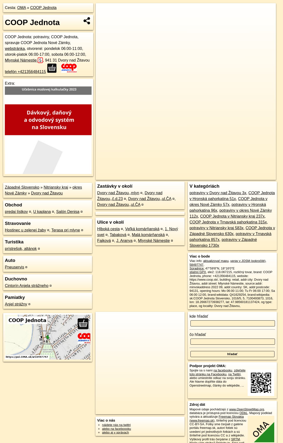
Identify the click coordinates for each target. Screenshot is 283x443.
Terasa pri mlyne (65, 230)
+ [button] (104, 11)
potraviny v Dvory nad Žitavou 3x (217, 193)
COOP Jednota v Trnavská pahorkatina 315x (228, 222)
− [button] (104, 19)
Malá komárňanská (148, 235)
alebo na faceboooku (116, 429)
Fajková (104, 241)
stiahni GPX (197, 272)
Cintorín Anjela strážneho (26, 286)
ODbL (243, 413)
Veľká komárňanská (142, 229)
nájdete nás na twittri (116, 425)
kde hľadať (198, 316)
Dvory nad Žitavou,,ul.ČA (149, 199)
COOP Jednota (43, 8)
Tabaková (118, 235)
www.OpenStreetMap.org (246, 409)
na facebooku (222, 370)
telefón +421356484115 (25, 72)
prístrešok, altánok (21, 249)
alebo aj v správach (115, 432)
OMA (21, 8)
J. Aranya (124, 241)
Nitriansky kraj (56, 187)
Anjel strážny (16, 304)
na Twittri (234, 374)
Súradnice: (196, 268)
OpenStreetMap (194, 176)
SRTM (235, 439)
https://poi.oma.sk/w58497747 (255, 176)
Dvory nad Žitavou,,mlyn (118, 193)
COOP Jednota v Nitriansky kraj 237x (232, 216)
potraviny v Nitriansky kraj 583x (216, 228)
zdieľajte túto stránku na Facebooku (217, 372)
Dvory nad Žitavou (47, 193)
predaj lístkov (16, 212)
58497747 (196, 265)
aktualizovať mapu (215, 261)
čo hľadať (197, 334)
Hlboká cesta (108, 229)
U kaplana (42, 212)
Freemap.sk (220, 176)
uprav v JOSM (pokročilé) (247, 261)
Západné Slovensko (22, 187)
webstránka (15, 48)
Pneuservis (14, 267)
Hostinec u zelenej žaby (25, 230)
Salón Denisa (67, 212)
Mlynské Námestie (24, 60)
